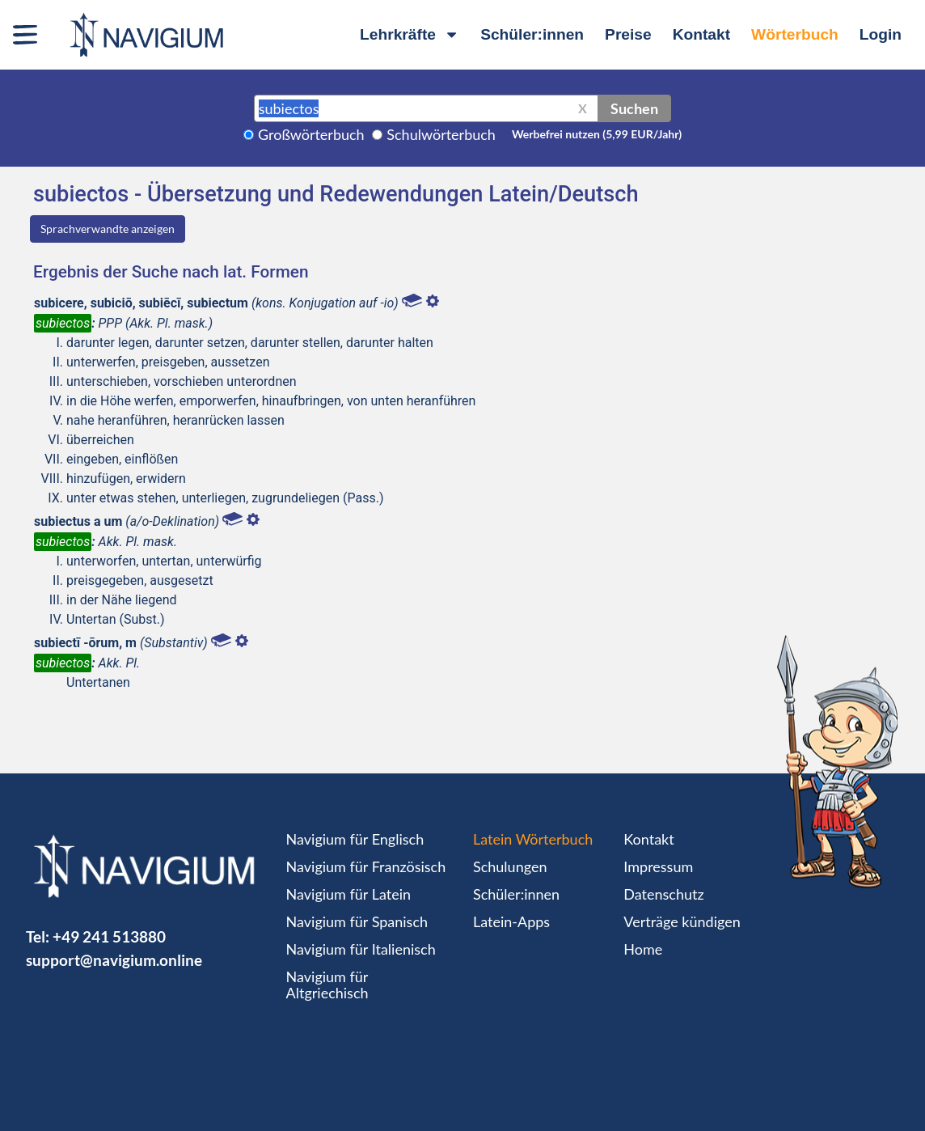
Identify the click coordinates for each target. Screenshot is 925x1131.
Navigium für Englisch (355, 839)
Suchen (634, 108)
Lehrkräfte (409, 34)
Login (881, 34)
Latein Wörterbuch (533, 839)
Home (642, 949)
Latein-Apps (511, 921)
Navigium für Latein (348, 894)
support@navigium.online (114, 960)
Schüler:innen (532, 34)
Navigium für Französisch (366, 866)
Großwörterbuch (311, 134)
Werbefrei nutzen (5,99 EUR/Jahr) (597, 134)
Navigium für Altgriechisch (327, 985)
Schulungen (510, 866)
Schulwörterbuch (441, 134)
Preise (628, 34)
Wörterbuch (794, 34)
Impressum (658, 866)
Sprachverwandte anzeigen (107, 228)
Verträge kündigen (681, 921)
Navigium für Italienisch (361, 949)
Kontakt (701, 34)
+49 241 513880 (109, 936)
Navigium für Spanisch (357, 921)
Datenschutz (663, 894)
